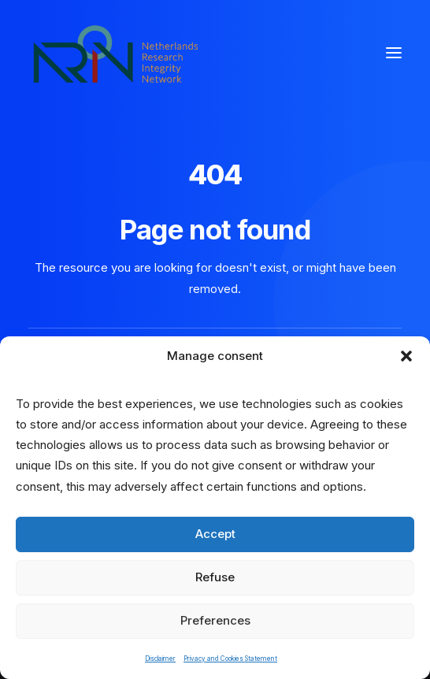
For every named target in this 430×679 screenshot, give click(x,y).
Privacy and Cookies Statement (230, 658)
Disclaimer (160, 658)
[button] (406, 356)
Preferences (215, 620)
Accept (215, 533)
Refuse (215, 577)
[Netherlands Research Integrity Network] (115, 52)
